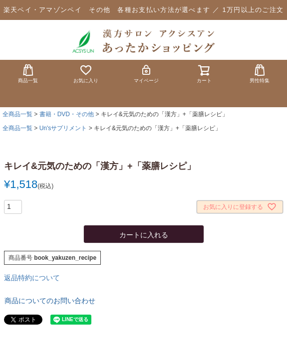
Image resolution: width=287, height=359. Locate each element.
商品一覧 (28, 73)
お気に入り (85, 73)
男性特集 (260, 73)
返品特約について (32, 278)
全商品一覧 (17, 114)
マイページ (146, 73)
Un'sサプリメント (63, 128)
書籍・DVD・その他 (66, 114)
